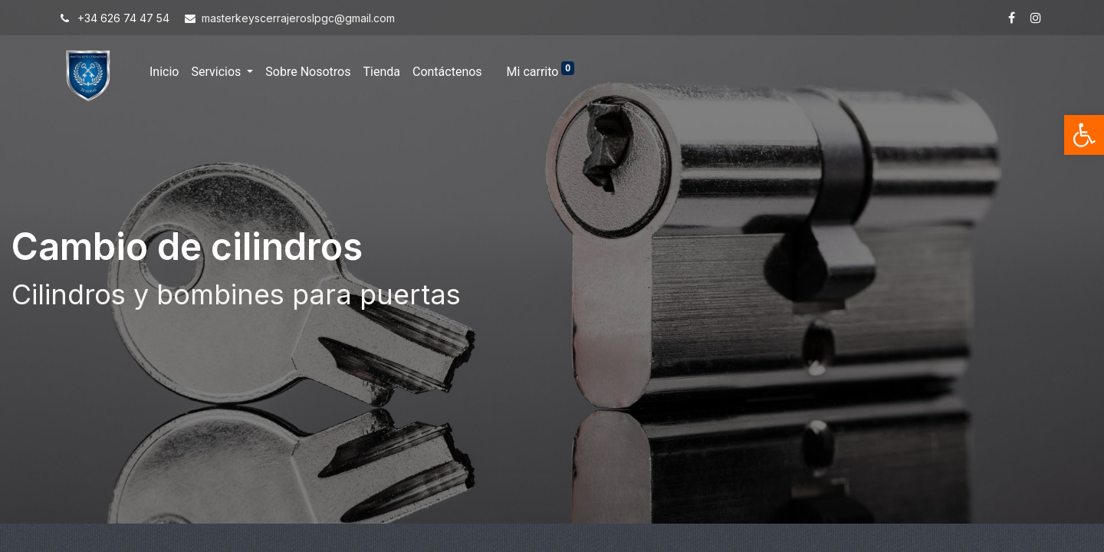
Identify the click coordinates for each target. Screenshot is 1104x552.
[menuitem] (164, 72)
